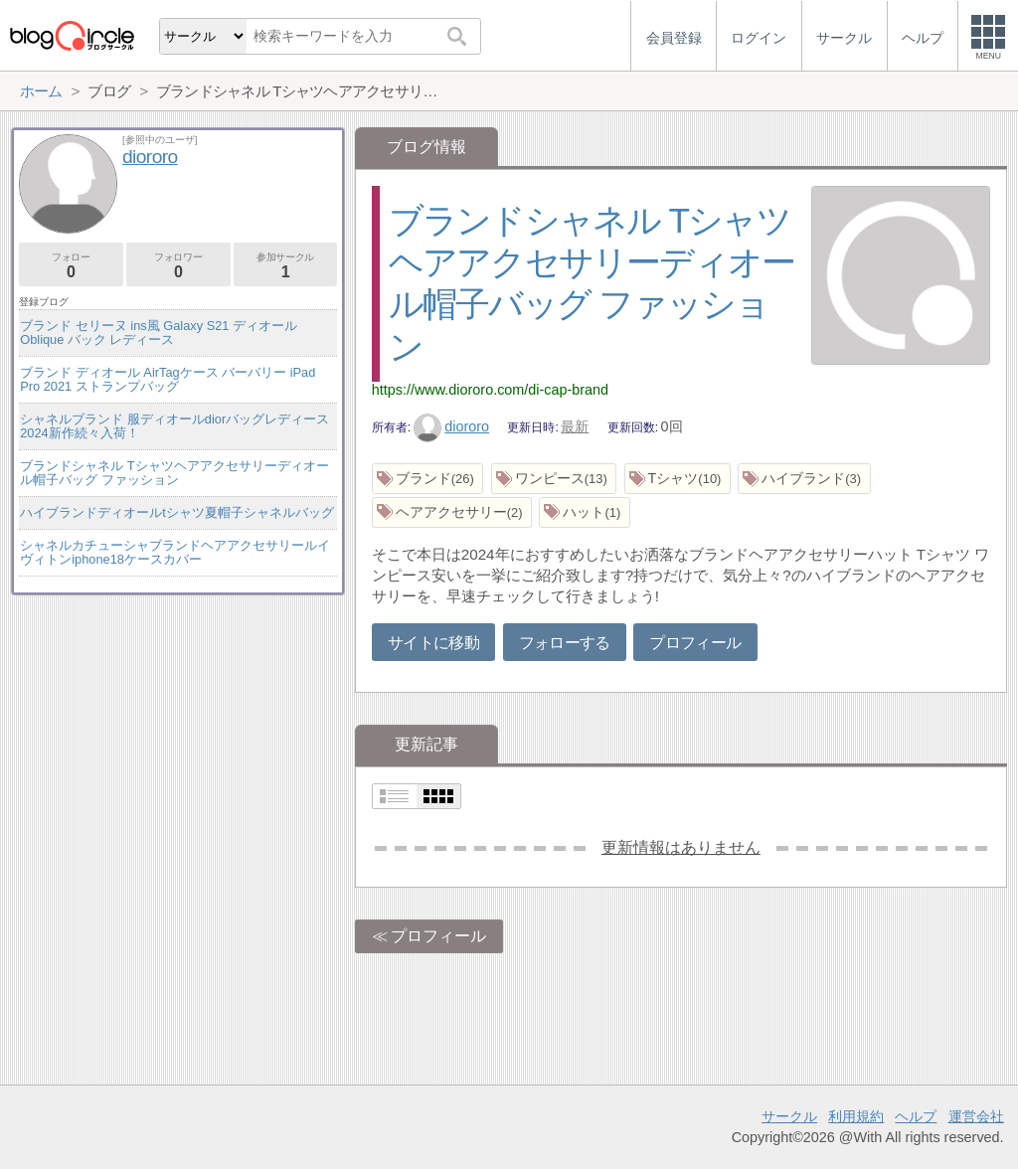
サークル (789, 1116)
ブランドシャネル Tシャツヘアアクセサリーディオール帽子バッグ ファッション (174, 472)
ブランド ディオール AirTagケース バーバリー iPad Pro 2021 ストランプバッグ (167, 379)
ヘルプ (915, 1116)
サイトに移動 (433, 642)
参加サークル (286, 265)
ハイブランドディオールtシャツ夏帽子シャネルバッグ (177, 512)
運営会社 (976, 1116)
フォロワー (178, 265)
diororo (451, 426)
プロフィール (695, 642)
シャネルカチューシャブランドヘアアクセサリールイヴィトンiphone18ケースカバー (175, 552)
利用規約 (856, 1116)
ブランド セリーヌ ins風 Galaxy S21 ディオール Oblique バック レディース (158, 332)
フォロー (71, 265)
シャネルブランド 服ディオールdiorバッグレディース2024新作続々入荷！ (174, 426)
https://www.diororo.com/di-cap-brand (490, 390)
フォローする (564, 642)
